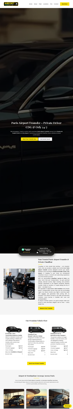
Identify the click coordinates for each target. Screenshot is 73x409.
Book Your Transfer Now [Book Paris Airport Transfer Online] (29, 139)
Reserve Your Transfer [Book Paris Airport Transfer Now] (46, 308)
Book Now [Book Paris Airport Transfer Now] (64, 4)
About (35, 4)
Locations (45, 4)
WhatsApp (67, 406)
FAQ (51, 4)
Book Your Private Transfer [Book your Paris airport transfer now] (36, 363)
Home (30, 4)
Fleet (40, 4)
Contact (56, 4)
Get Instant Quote (45, 139)
